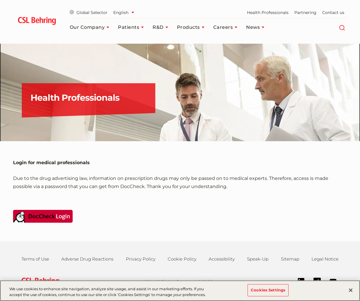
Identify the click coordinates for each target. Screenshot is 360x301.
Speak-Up (257, 259)
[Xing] (314, 281)
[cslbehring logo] (37, 22)
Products (192, 27)
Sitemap (290, 259)
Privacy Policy (140, 259)
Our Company (91, 27)
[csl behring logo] (39, 281)
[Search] (342, 27)
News (256, 27)
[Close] (350, 294)
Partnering (305, 12)
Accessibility (222, 259)
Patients (132, 27)
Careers (227, 27)
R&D (162, 27)
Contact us (333, 12)
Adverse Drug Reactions (87, 259)
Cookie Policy (182, 259)
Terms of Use (35, 259)
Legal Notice (324, 259)
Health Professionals (268, 12)
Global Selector (89, 12)
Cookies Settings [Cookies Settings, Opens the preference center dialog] (268, 294)
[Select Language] (125, 12)
